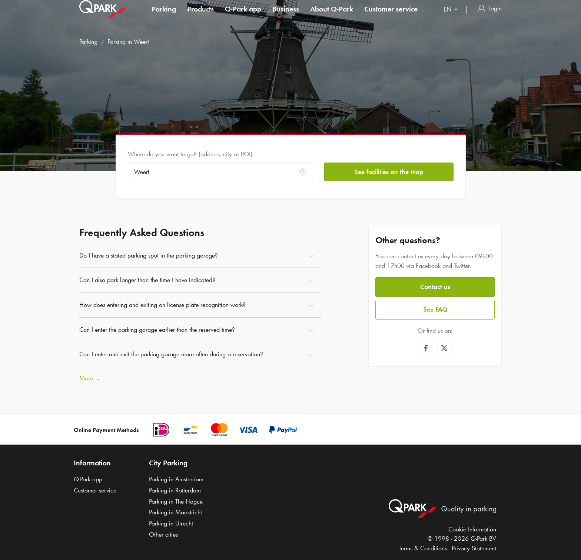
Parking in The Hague (176, 501)
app (243, 16)
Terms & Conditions (423, 548)
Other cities (163, 534)
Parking (164, 16)
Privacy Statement (474, 548)
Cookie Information (472, 529)
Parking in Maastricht (175, 512)
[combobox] (452, 17)
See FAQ (435, 309)
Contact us (435, 287)
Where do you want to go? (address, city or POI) (190, 154)
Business (285, 16)
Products (200, 16)
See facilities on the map (388, 172)
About (331, 16)
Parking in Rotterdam (175, 490)
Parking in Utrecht (171, 523)
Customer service (391, 16)
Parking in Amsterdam (176, 479)
